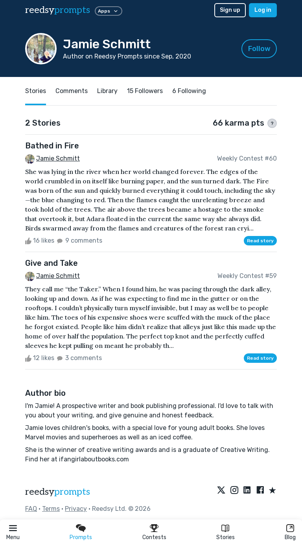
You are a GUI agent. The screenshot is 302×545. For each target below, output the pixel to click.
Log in (262, 10)
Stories (225, 537)
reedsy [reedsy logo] (57, 10)
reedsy (57, 491)
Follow (259, 48)
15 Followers (145, 91)
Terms (51, 508)
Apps (108, 11)
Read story (260, 240)
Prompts (81, 537)
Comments (71, 91)
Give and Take (51, 263)
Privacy (76, 508)
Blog (290, 537)
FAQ (31, 508)
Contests (154, 537)
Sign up (230, 10)
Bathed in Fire (52, 145)
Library (107, 91)
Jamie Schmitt (58, 158)
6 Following (189, 91)
